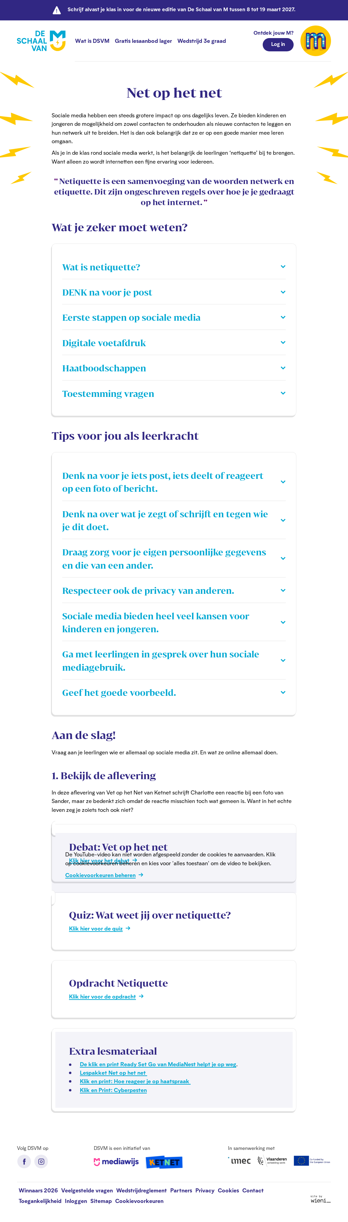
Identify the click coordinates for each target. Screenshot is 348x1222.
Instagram (41, 1161)
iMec (239, 1160)
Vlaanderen (272, 1161)
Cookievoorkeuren (139, 1200)
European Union (312, 1161)
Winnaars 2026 (38, 1190)
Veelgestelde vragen (87, 1190)
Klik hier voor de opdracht (102, 997)
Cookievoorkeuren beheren (100, 875)
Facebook (24, 1161)
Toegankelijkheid (40, 1200)
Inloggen (76, 1200)
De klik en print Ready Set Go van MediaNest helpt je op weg (158, 1064)
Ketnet (164, 1162)
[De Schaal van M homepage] (41, 41)
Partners (181, 1190)
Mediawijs (116, 1162)
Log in (278, 44)
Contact (253, 1190)
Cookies (228, 1190)
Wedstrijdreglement (141, 1190)
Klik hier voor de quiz (96, 929)
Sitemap (101, 1200)
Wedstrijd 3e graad (201, 40)
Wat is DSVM (92, 40)
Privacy (204, 1190)
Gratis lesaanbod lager (143, 40)
